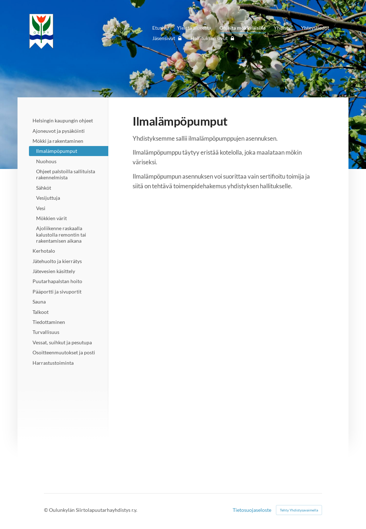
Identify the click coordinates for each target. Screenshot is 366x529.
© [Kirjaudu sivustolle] (46, 510)
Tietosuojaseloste (252, 510)
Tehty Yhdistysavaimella (299, 510)
